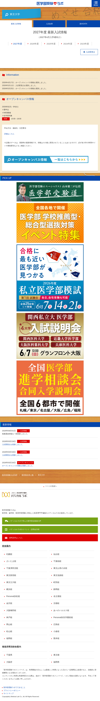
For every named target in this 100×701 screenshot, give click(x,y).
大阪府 (9, 662)
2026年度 (34, 44)
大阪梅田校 (11, 610)
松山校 (9, 631)
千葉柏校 (57, 561)
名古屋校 (57, 596)
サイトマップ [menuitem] (9, 693)
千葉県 (9, 655)
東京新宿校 (11, 575)
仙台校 (56, 554)
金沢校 (9, 603)
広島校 (56, 624)
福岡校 (9, 638)
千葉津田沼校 (12, 568)
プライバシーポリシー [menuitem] (12, 690)
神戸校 (9, 617)
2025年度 (51, 44)
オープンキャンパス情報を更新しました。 (18, 466)
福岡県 (56, 662)
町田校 (56, 582)
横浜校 (9, 589)
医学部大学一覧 (28, 475)
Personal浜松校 (13, 596)
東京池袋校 (58, 575)
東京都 (56, 655)
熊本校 (56, 638)
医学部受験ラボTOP (9, 475)
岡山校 (9, 624)
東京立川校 (11, 582)
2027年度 (17, 44)
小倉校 (56, 631)
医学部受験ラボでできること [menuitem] (14, 687)
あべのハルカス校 (61, 610)
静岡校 (56, 589)
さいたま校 (11, 561)
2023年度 (84, 44)
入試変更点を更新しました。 (13, 444)
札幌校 (9, 554)
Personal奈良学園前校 (63, 617)
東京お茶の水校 (60, 568)
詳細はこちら (9, 134)
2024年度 (67, 44)
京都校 (56, 603)
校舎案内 (6, 546)
